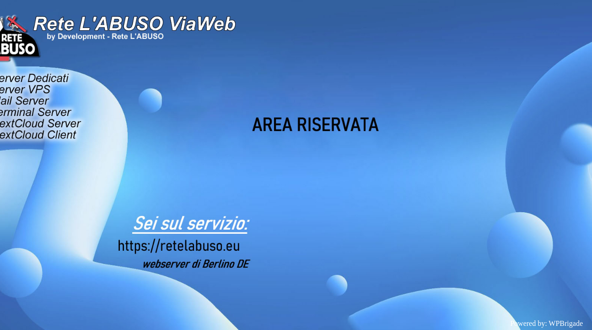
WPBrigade (566, 323)
